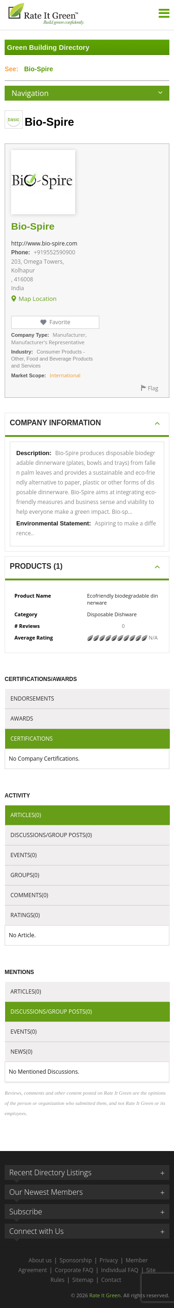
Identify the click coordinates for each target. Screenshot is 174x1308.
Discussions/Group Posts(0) (51, 835)
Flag (153, 388)
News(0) (21, 1052)
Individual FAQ (120, 1270)
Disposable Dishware (112, 614)
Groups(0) (25, 875)
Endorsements (32, 698)
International (65, 375)
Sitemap (83, 1280)
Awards (22, 718)
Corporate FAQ (74, 1270)
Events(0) (24, 855)
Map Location (38, 298)
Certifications (32, 739)
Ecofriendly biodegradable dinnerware (122, 599)
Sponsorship (75, 1260)
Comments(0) (29, 895)
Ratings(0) (25, 915)
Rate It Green (104, 1295)
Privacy (109, 1260)
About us (40, 1260)
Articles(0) (26, 815)
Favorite (59, 322)
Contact (111, 1280)
